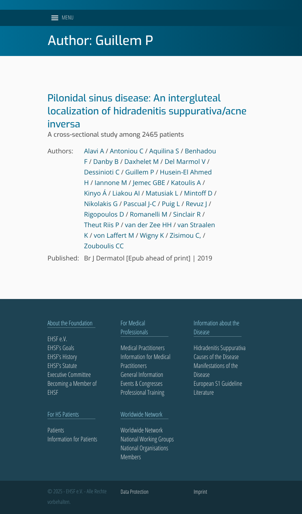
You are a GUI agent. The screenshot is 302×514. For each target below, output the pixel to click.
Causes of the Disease (216, 356)
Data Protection (135, 492)
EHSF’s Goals (60, 347)
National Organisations (144, 447)
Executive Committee (69, 374)
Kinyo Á (95, 193)
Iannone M (111, 182)
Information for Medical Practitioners (145, 361)
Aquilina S (164, 150)
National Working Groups (147, 438)
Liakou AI (126, 193)
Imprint (200, 492)
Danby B (106, 161)
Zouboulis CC (104, 245)
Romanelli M (149, 214)
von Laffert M (114, 235)
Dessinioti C (101, 172)
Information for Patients (72, 438)
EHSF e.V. (57, 338)
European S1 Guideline (218, 383)
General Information (142, 374)
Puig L (171, 203)
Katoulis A (186, 182)
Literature (204, 392)
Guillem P (139, 172)
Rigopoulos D (104, 214)
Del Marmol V (184, 161)
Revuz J (196, 203)
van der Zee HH (148, 224)
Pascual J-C (139, 203)
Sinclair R (187, 214)
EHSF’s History (62, 356)
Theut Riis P (101, 224)
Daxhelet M (141, 161)
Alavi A (94, 150)
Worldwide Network (142, 430)
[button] (67, 18)
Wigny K (152, 235)
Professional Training (142, 392)
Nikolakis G (101, 203)
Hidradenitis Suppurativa (220, 347)
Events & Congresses (141, 383)
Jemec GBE (149, 182)
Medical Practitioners (142, 347)
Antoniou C (127, 150)
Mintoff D (198, 193)
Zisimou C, (185, 235)
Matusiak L (162, 193)
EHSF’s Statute (62, 365)
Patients (55, 430)
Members (131, 456)
